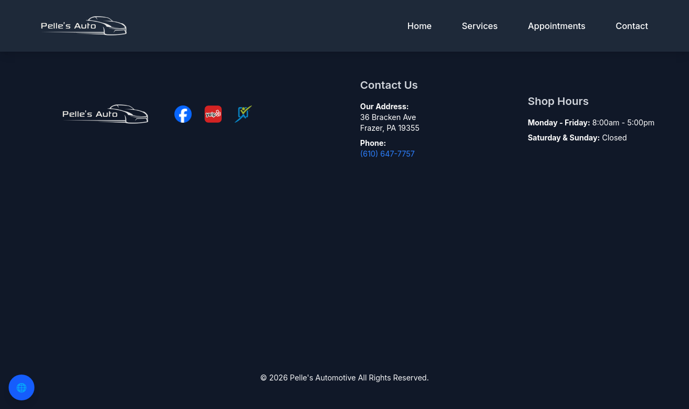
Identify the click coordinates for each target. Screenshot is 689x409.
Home (419, 25)
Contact (632, 25)
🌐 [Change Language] (21, 387)
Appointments (557, 25)
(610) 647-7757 (387, 153)
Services (480, 25)
